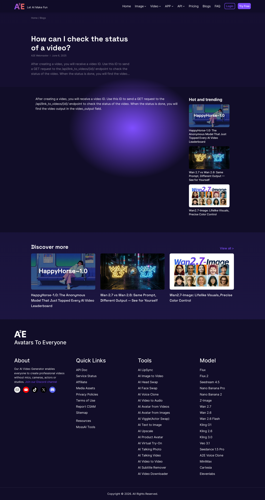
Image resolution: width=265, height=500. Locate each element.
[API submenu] (184, 6)
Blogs (43, 17)
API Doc (81, 370)
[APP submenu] (172, 6)
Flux (203, 370)
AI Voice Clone (148, 394)
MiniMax (206, 461)
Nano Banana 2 (211, 394)
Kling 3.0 (206, 437)
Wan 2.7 (205, 406)
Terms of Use (85, 400)
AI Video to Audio (150, 400)
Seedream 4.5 (210, 382)
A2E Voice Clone (211, 455)
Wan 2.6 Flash (210, 418)
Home (34, 17)
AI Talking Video (149, 455)
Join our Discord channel (41, 381)
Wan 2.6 (205, 412)
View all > (227, 248)
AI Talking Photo (149, 449)
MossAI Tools (85, 427)
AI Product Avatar (150, 437)
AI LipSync (145, 370)
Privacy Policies (87, 394)
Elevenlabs (207, 474)
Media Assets (85, 388)
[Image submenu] (145, 6)
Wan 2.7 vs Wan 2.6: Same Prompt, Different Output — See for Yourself (207, 176)
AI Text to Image (150, 425)
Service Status (86, 376)
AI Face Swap (147, 388)
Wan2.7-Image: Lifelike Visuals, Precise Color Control (209, 212)
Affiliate (81, 382)
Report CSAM (86, 406)
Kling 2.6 (206, 431)
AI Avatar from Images (154, 412)
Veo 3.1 (205, 443)
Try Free (244, 6)
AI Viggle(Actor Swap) (154, 418)
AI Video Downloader (153, 474)
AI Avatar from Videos (153, 406)
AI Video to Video (150, 461)
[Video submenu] (160, 6)
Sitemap (82, 412)
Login (229, 6)
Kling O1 (205, 425)
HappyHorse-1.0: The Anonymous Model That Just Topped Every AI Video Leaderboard (207, 136)
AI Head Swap (148, 382)
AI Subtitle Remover (152, 467)
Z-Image (206, 400)
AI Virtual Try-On (150, 443)
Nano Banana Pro (212, 388)
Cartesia (206, 467)
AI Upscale (145, 431)
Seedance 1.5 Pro (212, 449)
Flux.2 (204, 376)
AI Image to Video (150, 376)
